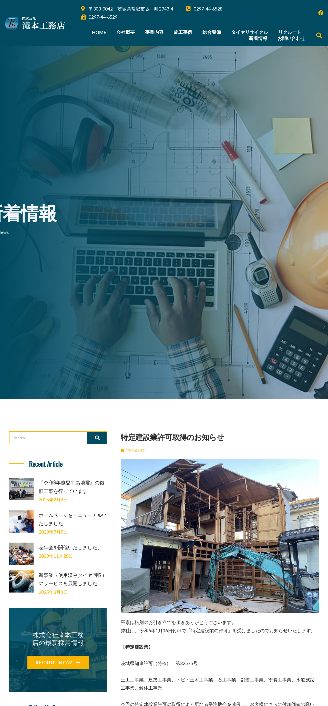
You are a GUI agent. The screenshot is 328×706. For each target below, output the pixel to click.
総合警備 (211, 32)
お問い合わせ (291, 38)
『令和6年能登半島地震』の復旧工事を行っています (71, 490)
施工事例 (183, 32)
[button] (319, 35)
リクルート (289, 32)
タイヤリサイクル (249, 32)
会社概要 (125, 32)
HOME (99, 32)
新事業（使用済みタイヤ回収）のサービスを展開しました (70, 595)
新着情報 (258, 38)
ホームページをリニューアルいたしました (71, 526)
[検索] (97, 438)
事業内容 (154, 32)
